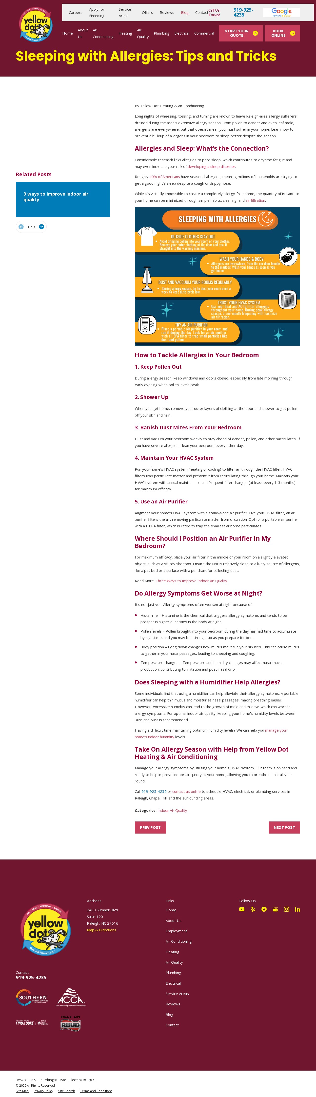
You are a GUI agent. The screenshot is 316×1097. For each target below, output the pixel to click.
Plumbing (173, 972)
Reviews (167, 12)
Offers (147, 12)
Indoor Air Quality (172, 810)
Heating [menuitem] (125, 33)
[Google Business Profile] (275, 909)
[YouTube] (241, 909)
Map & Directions (101, 929)
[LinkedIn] (297, 909)
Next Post (284, 827)
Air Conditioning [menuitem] (103, 33)
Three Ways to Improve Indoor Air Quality (191, 580)
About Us (173, 920)
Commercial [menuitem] (204, 33)
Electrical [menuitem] (181, 33)
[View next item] (41, 180)
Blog (185, 12)
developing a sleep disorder (211, 166)
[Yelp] (253, 909)
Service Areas (177, 993)
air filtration (255, 200)
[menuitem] (22, 1091)
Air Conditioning (179, 941)
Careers (75, 12)
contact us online (186, 791)
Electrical (173, 983)
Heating (172, 951)
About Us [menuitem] (83, 33)
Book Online (283, 33)
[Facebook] (264, 909)
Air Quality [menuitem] (143, 33)
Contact (201, 12)
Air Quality (174, 962)
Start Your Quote (241, 33)
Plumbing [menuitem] (161, 33)
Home (171, 909)
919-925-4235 (243, 12)
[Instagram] (286, 909)
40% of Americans (164, 176)
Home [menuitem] (67, 33)
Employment (176, 930)
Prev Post (150, 827)
